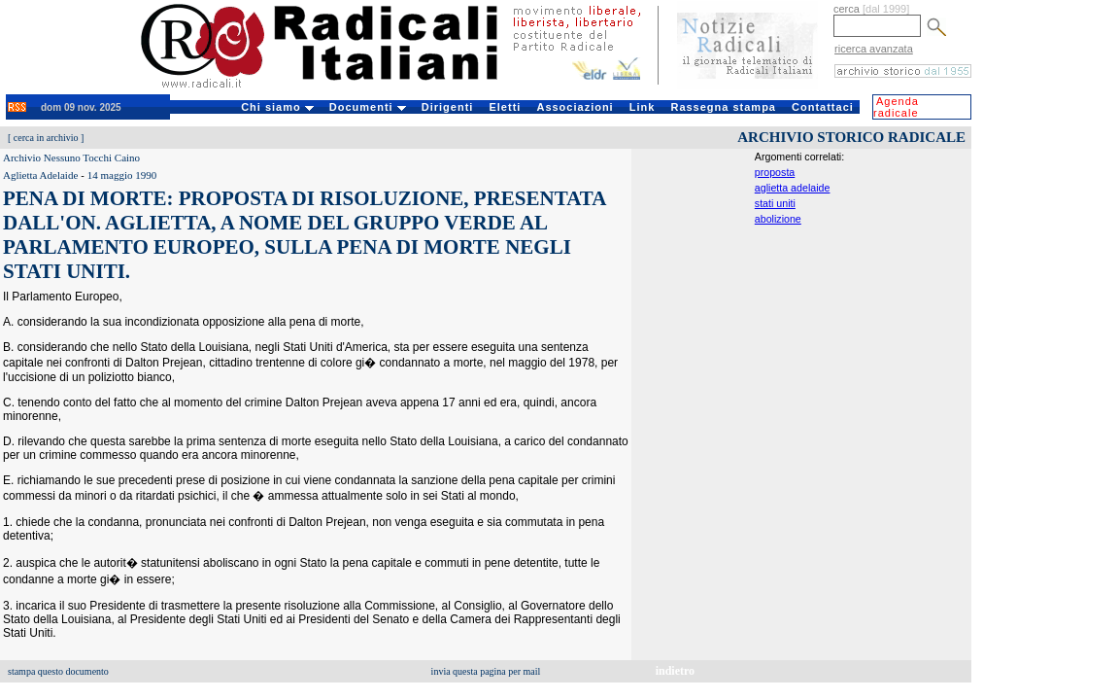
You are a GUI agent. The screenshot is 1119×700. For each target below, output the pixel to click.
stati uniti (775, 203)
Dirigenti (448, 107)
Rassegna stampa (723, 107)
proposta (775, 172)
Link (642, 107)
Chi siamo (277, 107)
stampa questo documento (58, 671)
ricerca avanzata (873, 48)
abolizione (778, 219)
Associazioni (574, 107)
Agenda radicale (896, 107)
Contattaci (823, 107)
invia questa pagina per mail (486, 671)
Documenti (367, 107)
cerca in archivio (46, 137)
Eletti (505, 107)
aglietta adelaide (793, 187)
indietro (675, 671)
